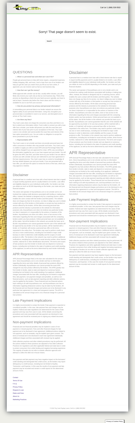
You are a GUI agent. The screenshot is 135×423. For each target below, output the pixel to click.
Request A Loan (22, 17)
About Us (60, 17)
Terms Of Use (17, 387)
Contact (39, 17)
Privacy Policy (18, 393)
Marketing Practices (20, 406)
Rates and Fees (18, 400)
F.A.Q (49, 17)
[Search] (120, 16)
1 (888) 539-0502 (76, 17)
